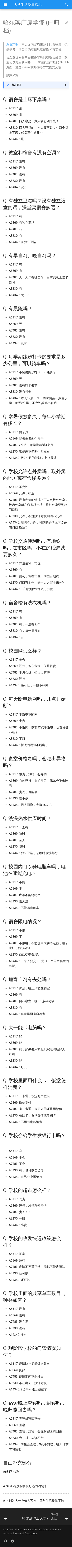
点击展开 (17, 84)
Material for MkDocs (26, 1533)
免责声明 (12, 44)
